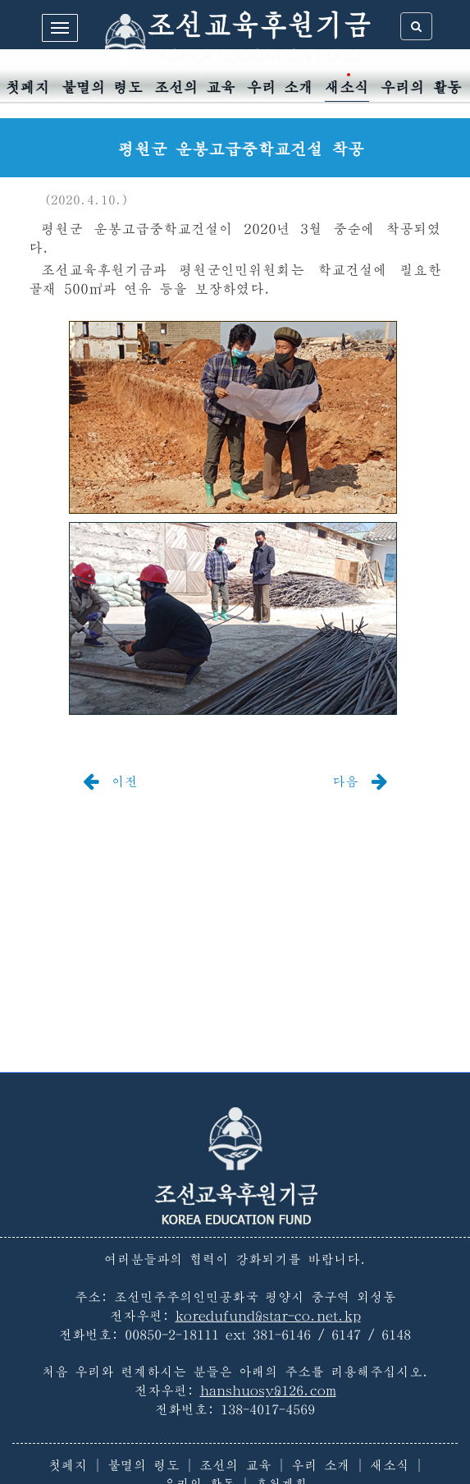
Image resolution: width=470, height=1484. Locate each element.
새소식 (347, 87)
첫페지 (28, 87)
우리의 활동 (421, 87)
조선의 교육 (194, 87)
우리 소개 (280, 87)
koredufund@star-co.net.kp (268, 1315)
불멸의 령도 (102, 87)
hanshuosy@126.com (268, 1390)
